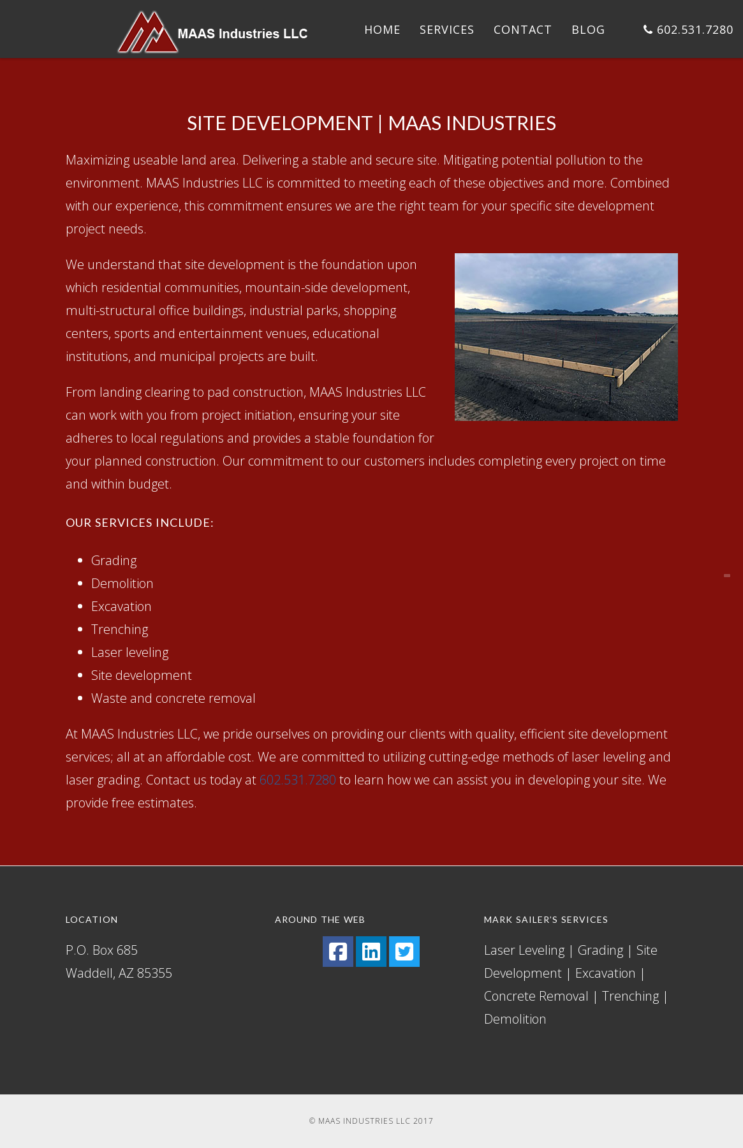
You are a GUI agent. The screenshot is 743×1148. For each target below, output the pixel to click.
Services (447, 29)
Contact (523, 29)
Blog (588, 29)
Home (382, 29)
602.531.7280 (688, 29)
